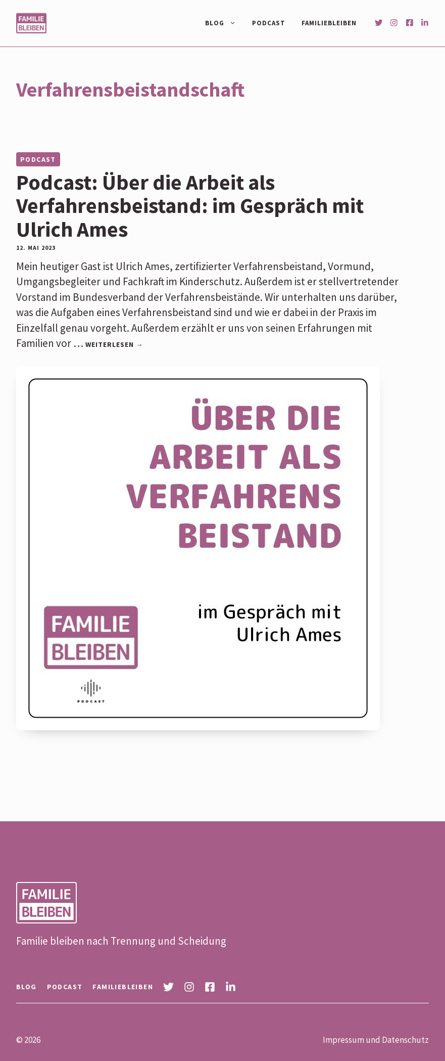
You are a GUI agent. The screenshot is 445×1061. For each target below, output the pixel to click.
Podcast (268, 23)
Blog (224, 23)
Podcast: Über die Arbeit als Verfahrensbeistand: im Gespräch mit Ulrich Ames (190, 205)
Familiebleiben (329, 23)
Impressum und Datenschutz (376, 1039)
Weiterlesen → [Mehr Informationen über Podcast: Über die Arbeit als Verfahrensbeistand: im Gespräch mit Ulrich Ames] (114, 344)
